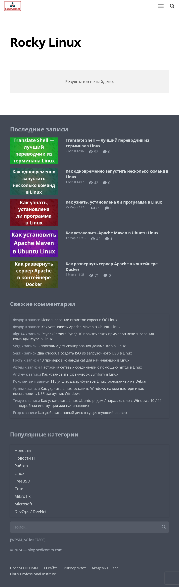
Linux (19, 473)
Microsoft (23, 504)
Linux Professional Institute (33, 574)
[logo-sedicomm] (12, 6)
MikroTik (22, 496)
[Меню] (161, 6)
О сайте (51, 567)
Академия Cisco (105, 567)
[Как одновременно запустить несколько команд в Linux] (34, 171)
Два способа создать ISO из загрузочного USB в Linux (85, 353)
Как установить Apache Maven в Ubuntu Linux (112, 233)
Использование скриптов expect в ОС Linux (79, 319)
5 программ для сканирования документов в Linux (82, 345)
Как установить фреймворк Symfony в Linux (80, 374)
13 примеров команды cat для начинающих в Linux (84, 360)
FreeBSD (22, 481)
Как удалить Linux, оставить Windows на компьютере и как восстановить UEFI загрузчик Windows (78, 391)
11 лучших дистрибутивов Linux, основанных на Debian (98, 381)
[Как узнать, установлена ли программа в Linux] (34, 202)
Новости (22, 450)
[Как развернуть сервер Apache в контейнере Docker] (34, 264)
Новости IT (24, 458)
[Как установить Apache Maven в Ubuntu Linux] (34, 233)
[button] (172, 6)
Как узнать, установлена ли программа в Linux (114, 202)
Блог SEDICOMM (24, 567)
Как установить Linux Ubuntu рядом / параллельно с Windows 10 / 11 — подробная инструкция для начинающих (87, 403)
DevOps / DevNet (30, 511)
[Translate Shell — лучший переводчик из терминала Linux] (34, 140)
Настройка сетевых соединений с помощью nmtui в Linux (91, 367)
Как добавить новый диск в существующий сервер (82, 412)
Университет (75, 567)
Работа (21, 465)
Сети (19, 488)
